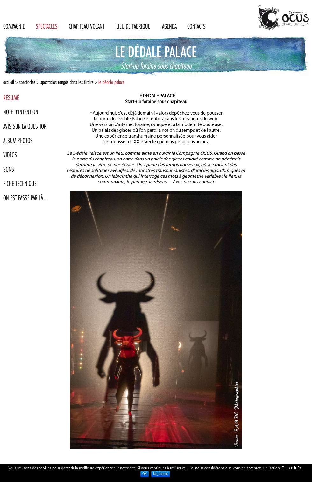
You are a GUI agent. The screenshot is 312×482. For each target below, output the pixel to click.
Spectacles (27, 82)
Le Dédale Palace (111, 82)
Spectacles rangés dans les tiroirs (66, 82)
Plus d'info (291, 468)
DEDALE (151, 96)
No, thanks (160, 474)
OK (144, 474)
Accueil (8, 82)
